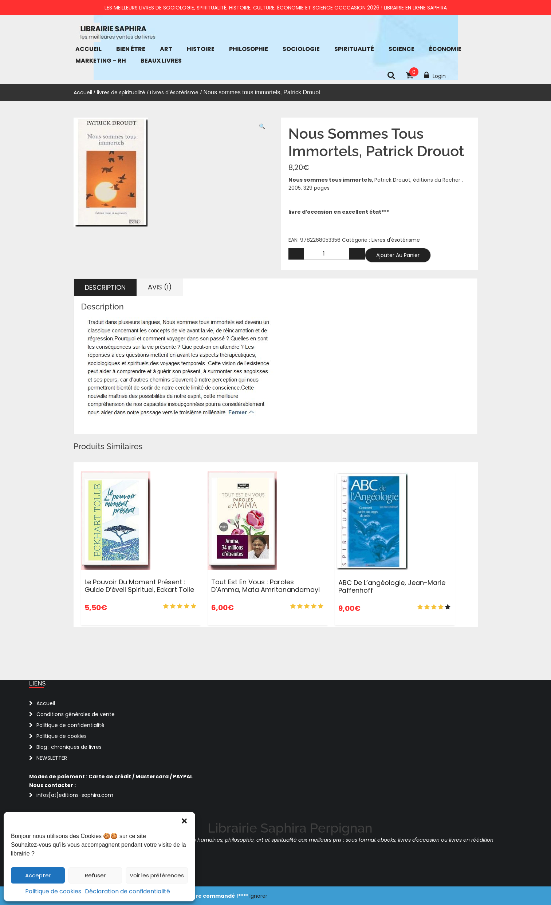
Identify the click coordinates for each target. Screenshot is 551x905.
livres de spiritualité (121, 92)
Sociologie (301, 49)
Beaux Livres (161, 60)
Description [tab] (105, 287)
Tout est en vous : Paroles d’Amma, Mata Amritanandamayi (265, 585)
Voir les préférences (157, 875)
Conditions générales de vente (75, 714)
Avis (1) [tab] (160, 287)
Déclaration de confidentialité (127, 891)
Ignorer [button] (258, 896)
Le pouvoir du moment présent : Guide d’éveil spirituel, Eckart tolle (139, 585)
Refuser (95, 875)
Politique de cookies (53, 891)
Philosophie (248, 49)
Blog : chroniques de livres (69, 747)
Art (166, 49)
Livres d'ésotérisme (174, 92)
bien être (130, 49)
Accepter (38, 875)
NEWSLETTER (51, 758)
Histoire (201, 49)
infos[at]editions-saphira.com (74, 795)
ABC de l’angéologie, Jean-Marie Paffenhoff (391, 586)
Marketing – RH (100, 60)
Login (435, 75)
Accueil (88, 49)
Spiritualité (354, 49)
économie (445, 49)
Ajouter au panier (398, 255)
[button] (184, 821)
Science (401, 49)
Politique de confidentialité (70, 725)
